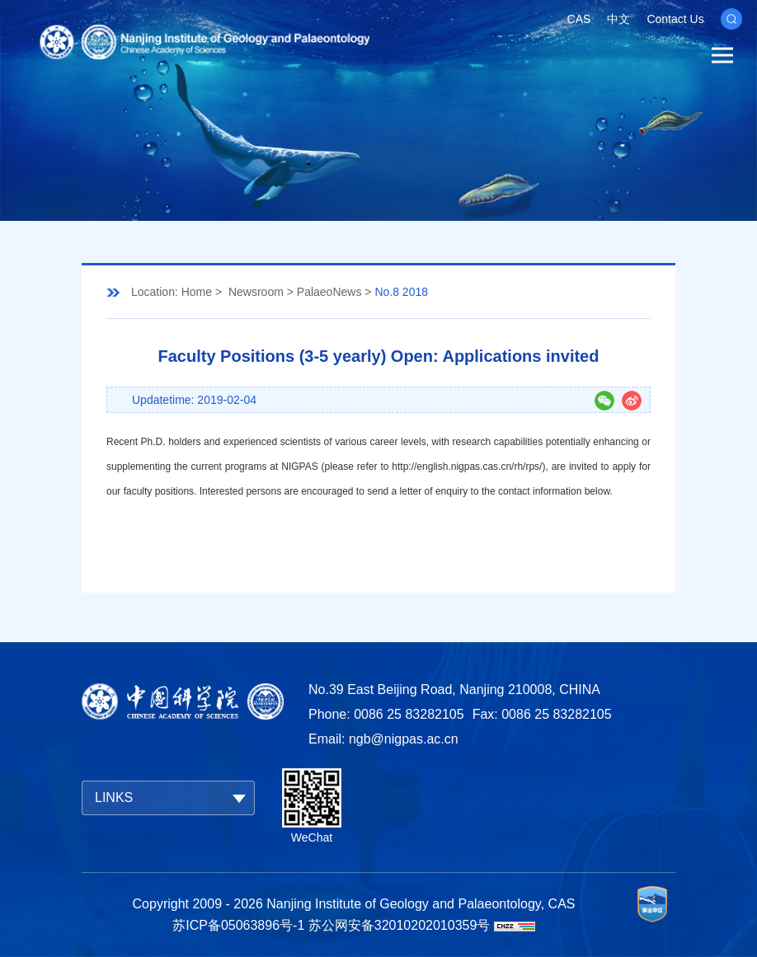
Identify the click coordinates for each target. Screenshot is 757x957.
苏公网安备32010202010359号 (399, 925)
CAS (579, 19)
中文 (618, 19)
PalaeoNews (329, 291)
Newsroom (256, 291)
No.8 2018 (401, 291)
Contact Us (675, 19)
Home (196, 291)
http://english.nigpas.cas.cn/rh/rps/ (467, 466)
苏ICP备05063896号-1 (238, 925)
